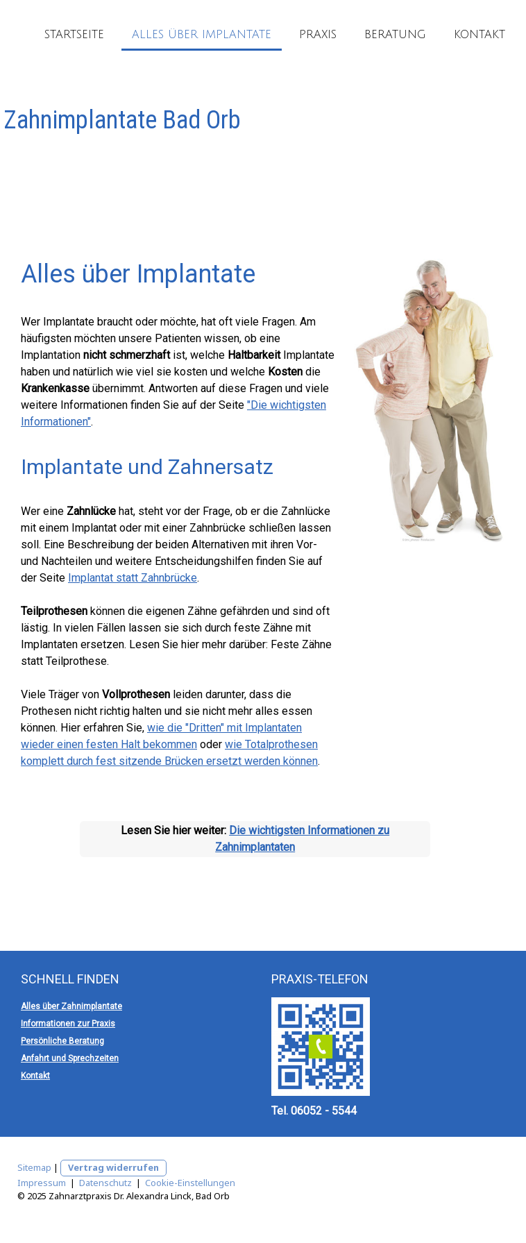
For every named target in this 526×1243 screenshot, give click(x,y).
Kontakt (479, 34)
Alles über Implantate (201, 34)
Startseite (74, 34)
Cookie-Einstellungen (190, 1182)
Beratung (395, 34)
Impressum (41, 1182)
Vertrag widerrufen (113, 1167)
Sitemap (34, 1167)
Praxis (318, 34)
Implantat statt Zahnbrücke (132, 577)
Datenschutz (105, 1182)
